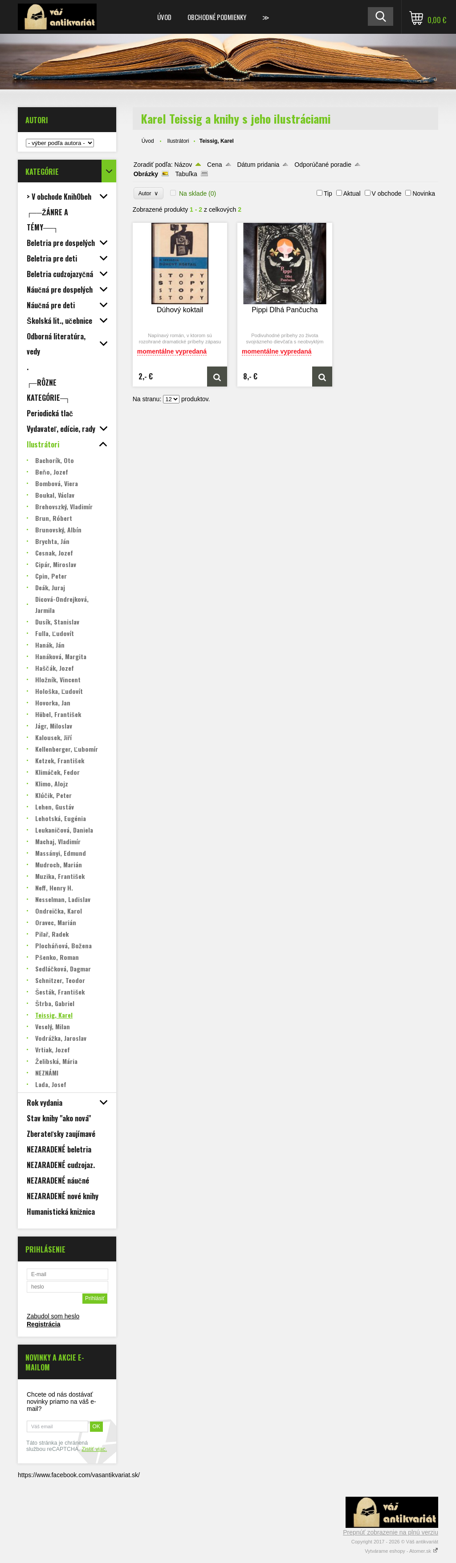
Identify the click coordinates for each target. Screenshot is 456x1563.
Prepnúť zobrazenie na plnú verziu (390, 1532)
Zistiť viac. (94, 1449)
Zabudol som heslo (53, 1316)
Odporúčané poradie (322, 164)
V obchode (387, 193)
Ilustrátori (178, 141)
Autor (148, 193)
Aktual (352, 193)
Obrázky (146, 173)
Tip (328, 193)
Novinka (423, 193)
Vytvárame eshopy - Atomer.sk (401, 1551)
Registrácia (43, 1324)
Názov (183, 164)
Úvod (164, 17)
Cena (214, 164)
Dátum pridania (258, 164)
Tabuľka (186, 173)
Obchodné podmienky (216, 17)
